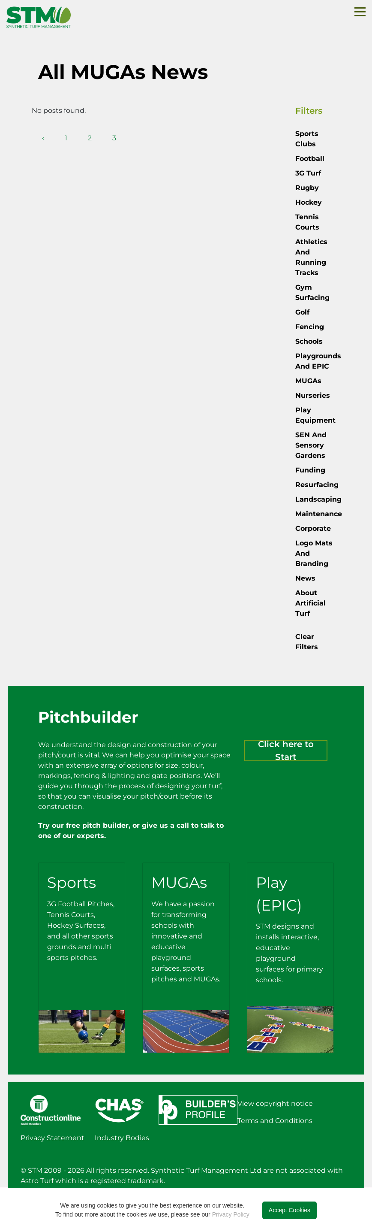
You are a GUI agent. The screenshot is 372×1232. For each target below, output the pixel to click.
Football (309, 158)
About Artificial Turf (310, 603)
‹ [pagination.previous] (43, 138)
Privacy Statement (52, 1138)
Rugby (307, 188)
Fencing (309, 327)
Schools (309, 341)
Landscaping (318, 499)
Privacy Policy (230, 1214)
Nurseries (312, 395)
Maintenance (318, 514)
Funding (310, 470)
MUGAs (308, 381)
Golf (302, 312)
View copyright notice (275, 1103)
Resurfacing (317, 485)
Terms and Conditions (274, 1121)
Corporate (313, 528)
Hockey (308, 202)
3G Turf (308, 173)
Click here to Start (286, 750)
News (305, 578)
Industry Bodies (122, 1138)
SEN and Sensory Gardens (311, 445)
